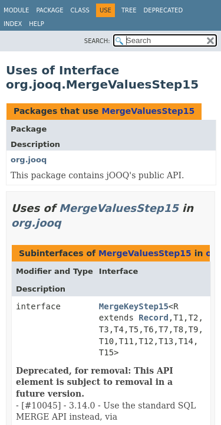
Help (36, 24)
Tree (129, 10)
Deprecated (163, 10)
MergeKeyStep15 (134, 306)
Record (153, 317)
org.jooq (29, 159)
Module (16, 10)
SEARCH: (97, 41)
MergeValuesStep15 (147, 111)
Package (49, 10)
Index (13, 24)
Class (80, 10)
